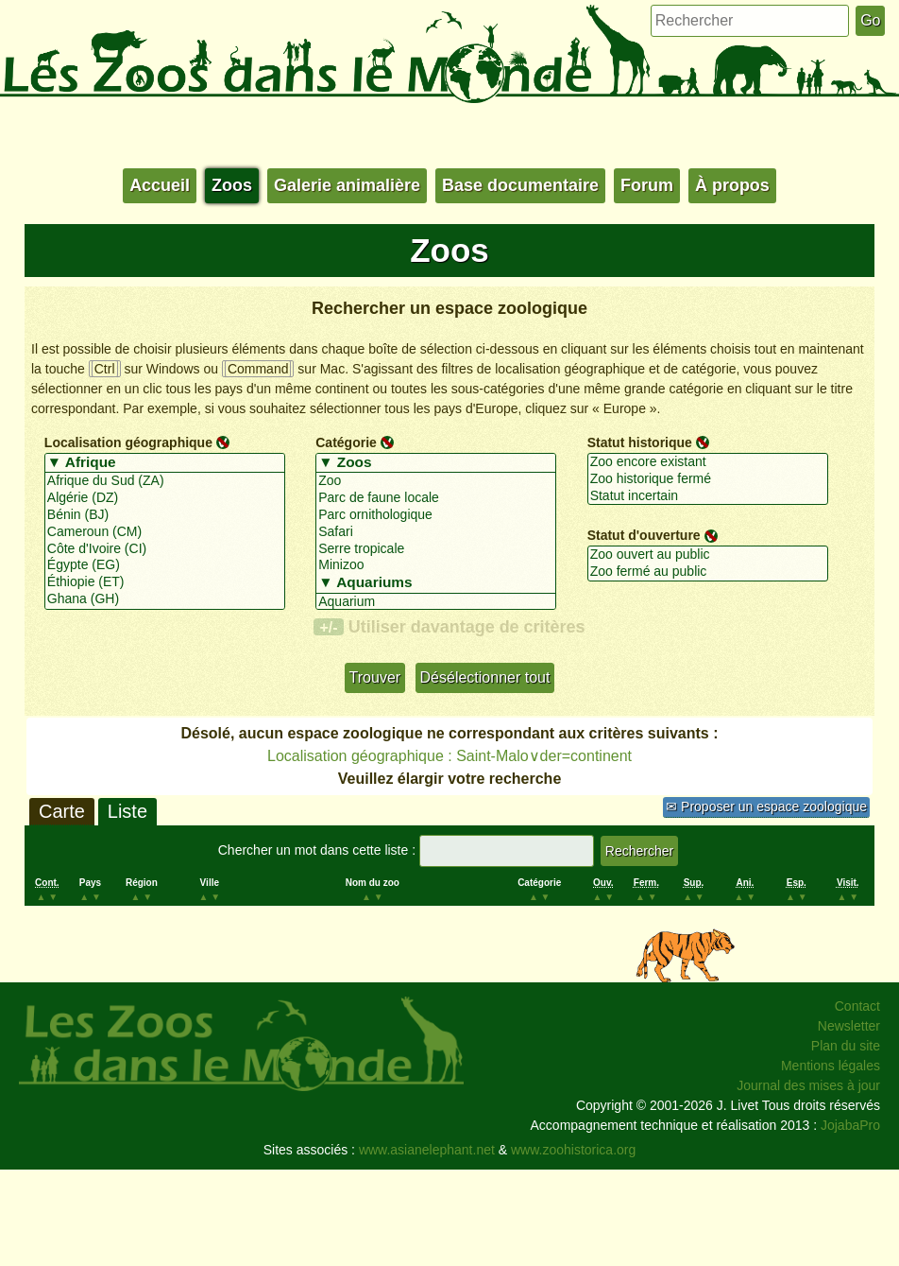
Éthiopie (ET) (164, 582)
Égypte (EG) (164, 565)
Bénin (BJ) (164, 515)
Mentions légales (830, 1065)
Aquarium (435, 602)
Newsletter (849, 1025)
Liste (127, 811)
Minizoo (435, 565)
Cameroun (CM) (164, 532)
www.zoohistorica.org (573, 1149)
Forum (646, 185)
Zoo (435, 481)
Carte (62, 811)
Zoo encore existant (707, 462)
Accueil (159, 185)
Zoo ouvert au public (707, 555)
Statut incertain (707, 496)
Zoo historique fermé (707, 479)
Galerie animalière (347, 185)
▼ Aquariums (435, 583)
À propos (732, 185)
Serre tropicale (435, 549)
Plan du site (845, 1045)
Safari (435, 532)
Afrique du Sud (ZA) (164, 481)
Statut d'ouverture (644, 535)
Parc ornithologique (435, 515)
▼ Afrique (164, 463)
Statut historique (639, 442)
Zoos (232, 185)
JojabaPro (850, 1125)
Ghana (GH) (164, 599)
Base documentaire (520, 185)
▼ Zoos (435, 463)
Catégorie (346, 442)
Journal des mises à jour (808, 1085)
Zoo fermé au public (707, 572)
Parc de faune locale (435, 498)
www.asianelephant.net (427, 1149)
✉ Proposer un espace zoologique (766, 806)
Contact (857, 1006)
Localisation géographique (128, 442)
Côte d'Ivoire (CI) (164, 549)
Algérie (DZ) (164, 498)
